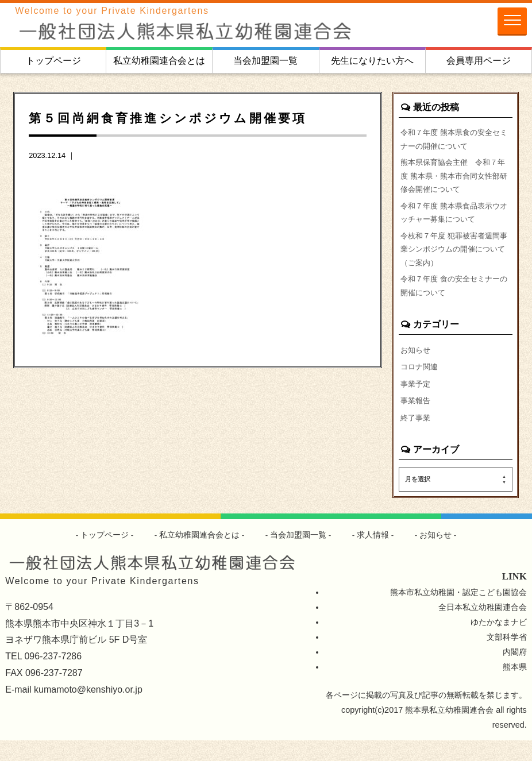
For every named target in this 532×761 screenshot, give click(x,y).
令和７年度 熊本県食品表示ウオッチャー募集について (453, 220)
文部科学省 (507, 657)
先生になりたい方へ (372, 60)
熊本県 (515, 687)
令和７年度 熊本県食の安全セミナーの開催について (453, 140)
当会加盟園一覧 (265, 60)
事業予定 (416, 402)
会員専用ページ (478, 60)
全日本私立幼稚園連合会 (482, 627)
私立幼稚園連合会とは (159, 60)
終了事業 (416, 437)
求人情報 (373, 555)
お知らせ (416, 366)
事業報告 (416, 419)
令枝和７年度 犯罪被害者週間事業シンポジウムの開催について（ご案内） (453, 260)
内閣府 (515, 672)
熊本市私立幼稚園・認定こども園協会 (458, 612)
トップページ (53, 60)
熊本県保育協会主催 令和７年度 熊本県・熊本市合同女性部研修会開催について (453, 180)
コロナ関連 (420, 384)
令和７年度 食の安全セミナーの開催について (453, 300)
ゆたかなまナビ (499, 642)
